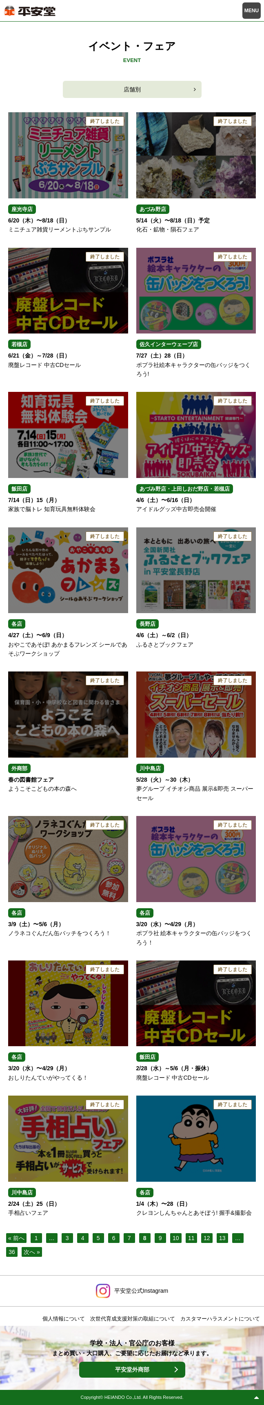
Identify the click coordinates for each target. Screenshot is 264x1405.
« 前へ (16, 1238)
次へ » (32, 1252)
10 (176, 1238)
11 (191, 1238)
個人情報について (63, 1319)
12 (207, 1238)
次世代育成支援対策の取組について (132, 1319)
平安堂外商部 (132, 1369)
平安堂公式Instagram (141, 1290)
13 (222, 1238)
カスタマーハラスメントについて (220, 1319)
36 (12, 1252)
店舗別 (132, 89)
